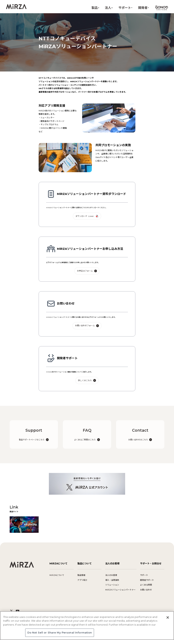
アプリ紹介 (82, 580)
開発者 (143, 8)
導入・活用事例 (112, 580)
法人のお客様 (111, 575)
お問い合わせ (146, 590)
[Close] (167, 618)
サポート (124, 8)
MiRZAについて (56, 575)
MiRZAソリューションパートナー (120, 590)
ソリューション (112, 585)
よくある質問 (146, 585)
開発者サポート (147, 580)
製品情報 (81, 575)
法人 (108, 8)
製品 (94, 8)
